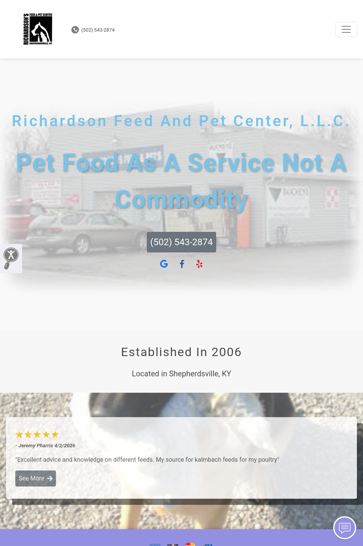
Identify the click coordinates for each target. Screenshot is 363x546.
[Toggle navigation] (346, 29)
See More (36, 478)
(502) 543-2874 (93, 30)
